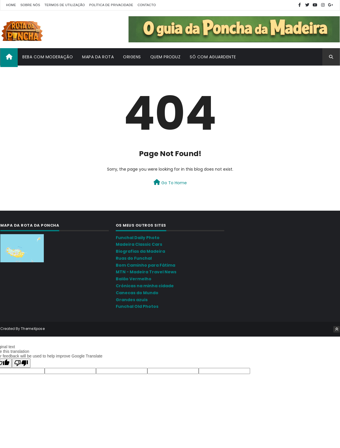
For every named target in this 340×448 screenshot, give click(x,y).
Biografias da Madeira (140, 251)
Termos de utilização (64, 5)
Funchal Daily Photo (138, 238)
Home (11, 5)
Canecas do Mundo (137, 293)
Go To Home (170, 182)
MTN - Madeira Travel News (146, 272)
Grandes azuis (132, 300)
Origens (132, 57)
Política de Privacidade (111, 5)
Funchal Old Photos (137, 306)
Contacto (147, 5)
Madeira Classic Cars (139, 244)
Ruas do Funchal (134, 258)
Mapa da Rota (98, 57)
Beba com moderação (47, 57)
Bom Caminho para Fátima (145, 265)
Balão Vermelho (133, 279)
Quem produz (165, 57)
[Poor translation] (21, 363)
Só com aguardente (213, 57)
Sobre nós (30, 5)
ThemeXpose (33, 328)
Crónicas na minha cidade (145, 286)
